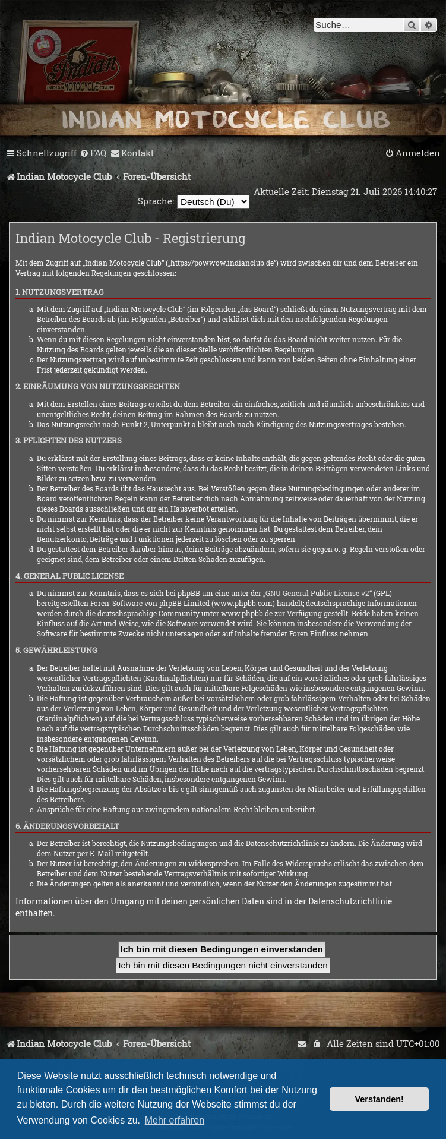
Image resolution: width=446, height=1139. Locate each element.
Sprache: (156, 201)
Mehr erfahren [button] (175, 1120)
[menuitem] (93, 153)
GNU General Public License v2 (317, 593)
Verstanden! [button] (379, 1099)
